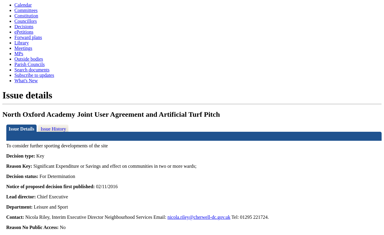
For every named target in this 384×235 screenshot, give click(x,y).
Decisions (23, 26)
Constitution (26, 15)
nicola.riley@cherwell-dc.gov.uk (198, 217)
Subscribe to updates (34, 75)
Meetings (23, 48)
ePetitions (23, 32)
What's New (26, 80)
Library (21, 42)
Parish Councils (29, 64)
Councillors (25, 21)
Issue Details (21, 128)
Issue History (53, 128)
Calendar (23, 5)
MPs (18, 53)
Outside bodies (28, 59)
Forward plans (28, 37)
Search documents (32, 69)
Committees (26, 10)
